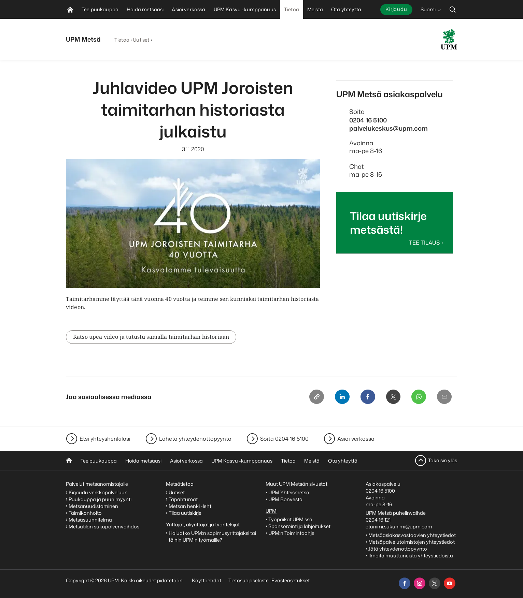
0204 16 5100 (368, 120)
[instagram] (419, 583)
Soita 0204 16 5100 (284, 438)
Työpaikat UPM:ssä (290, 519)
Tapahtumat (183, 499)
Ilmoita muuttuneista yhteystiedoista (410, 555)
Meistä (312, 460)
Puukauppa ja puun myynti (100, 499)
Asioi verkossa (355, 438)
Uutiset (141, 39)
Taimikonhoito (85, 512)
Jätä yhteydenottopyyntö (397, 548)
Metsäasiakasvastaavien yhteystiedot (412, 535)
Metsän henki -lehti (190, 506)
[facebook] (404, 583)
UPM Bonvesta (285, 499)
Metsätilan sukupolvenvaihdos (104, 526)
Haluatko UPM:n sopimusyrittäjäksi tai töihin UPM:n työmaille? (212, 536)
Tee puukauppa (99, 460)
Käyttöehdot (206, 580)
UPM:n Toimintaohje (291, 533)
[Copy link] (314, 397)
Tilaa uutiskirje (185, 512)
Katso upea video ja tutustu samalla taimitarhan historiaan (151, 337)
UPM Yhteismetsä (288, 492)
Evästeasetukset (290, 580)
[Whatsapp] (418, 397)
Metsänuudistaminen (93, 506)
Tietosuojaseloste (248, 580)
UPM (271, 510)
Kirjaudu (396, 9)
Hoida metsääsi (143, 460)
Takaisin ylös (442, 460)
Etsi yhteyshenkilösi (105, 438)
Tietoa (121, 39)
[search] (453, 9)
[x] (434, 583)
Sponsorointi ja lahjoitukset (299, 526)
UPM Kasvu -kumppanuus (241, 460)
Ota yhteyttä (342, 460)
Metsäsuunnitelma (90, 519)
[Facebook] (366, 397)
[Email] (444, 397)
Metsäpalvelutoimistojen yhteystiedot (411, 541)
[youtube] (449, 583)
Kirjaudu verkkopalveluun (98, 492)
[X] (392, 397)
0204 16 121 (378, 519)
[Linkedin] (340, 397)
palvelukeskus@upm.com (388, 128)
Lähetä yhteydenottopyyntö (195, 438)
